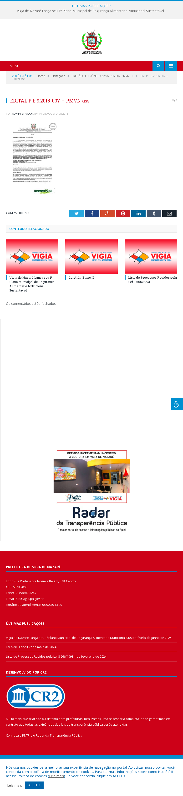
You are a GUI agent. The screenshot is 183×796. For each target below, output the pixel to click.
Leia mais (56, 775)
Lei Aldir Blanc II (81, 302)
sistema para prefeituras (64, 744)
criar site (35, 744)
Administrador (23, 138)
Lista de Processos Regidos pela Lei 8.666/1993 (39, 681)
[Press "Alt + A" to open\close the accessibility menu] (177, 404)
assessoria (117, 744)
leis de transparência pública (82, 749)
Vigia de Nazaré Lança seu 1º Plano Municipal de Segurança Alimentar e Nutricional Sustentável (90, 11)
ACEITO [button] (34, 785)
